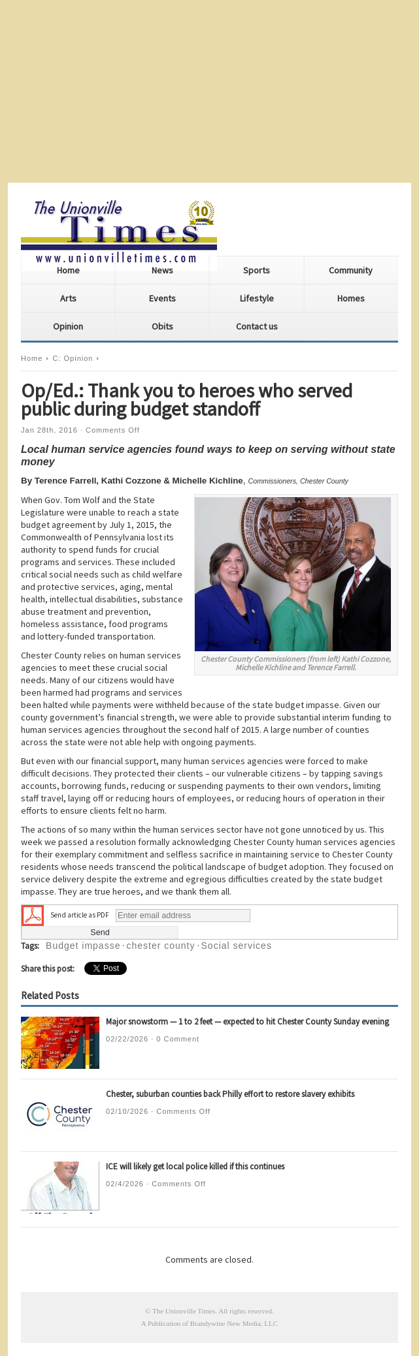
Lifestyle (257, 298)
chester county (160, 945)
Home (68, 270)
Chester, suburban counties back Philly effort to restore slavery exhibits (230, 1094)
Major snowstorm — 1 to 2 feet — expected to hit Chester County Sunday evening (247, 1021)
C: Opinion (72, 358)
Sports (256, 270)
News (162, 270)
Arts (68, 298)
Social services (236, 945)
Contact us (257, 326)
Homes (351, 298)
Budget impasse (83, 945)
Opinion (68, 326)
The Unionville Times (184, 1311)
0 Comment (177, 1039)
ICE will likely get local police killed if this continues (195, 1166)
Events (162, 298)
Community (351, 270)
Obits (162, 326)
